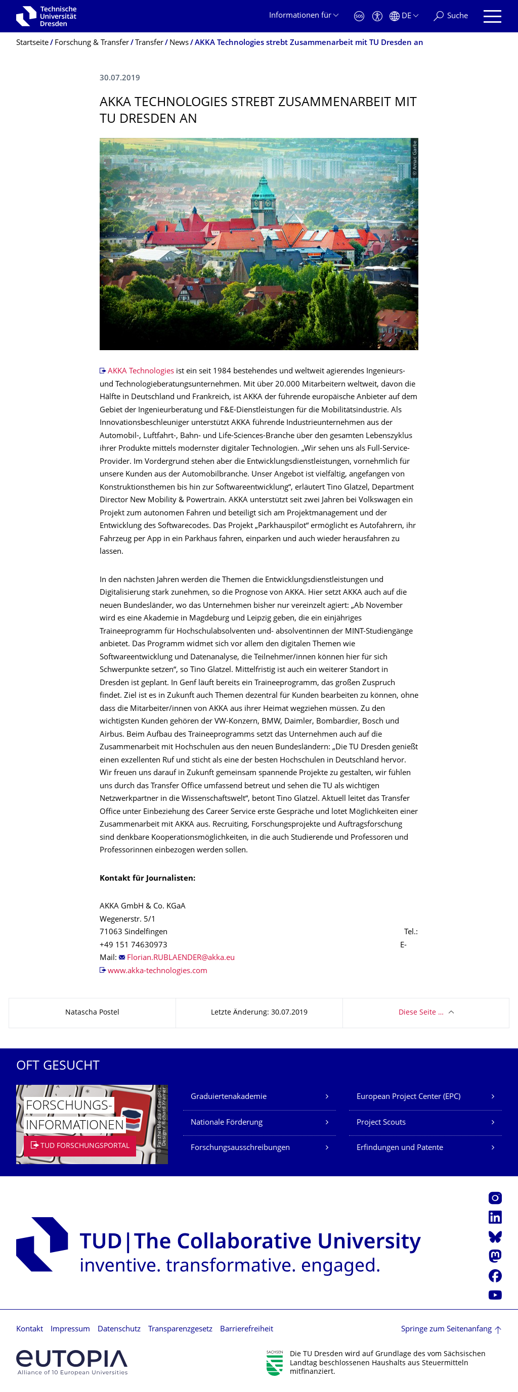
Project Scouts (381, 1123)
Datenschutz (119, 1329)
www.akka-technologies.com (159, 971)
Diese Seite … (421, 1013)
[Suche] (451, 16)
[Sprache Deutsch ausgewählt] (404, 16)
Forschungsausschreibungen (240, 1148)
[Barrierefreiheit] (377, 16)
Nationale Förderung (227, 1123)
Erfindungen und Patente (400, 1148)
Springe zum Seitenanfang (446, 1329)
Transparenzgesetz (180, 1329)
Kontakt (29, 1329)
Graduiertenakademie (229, 1097)
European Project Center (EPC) (408, 1097)
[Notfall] (359, 16)
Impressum (70, 1329)
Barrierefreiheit (246, 1329)
